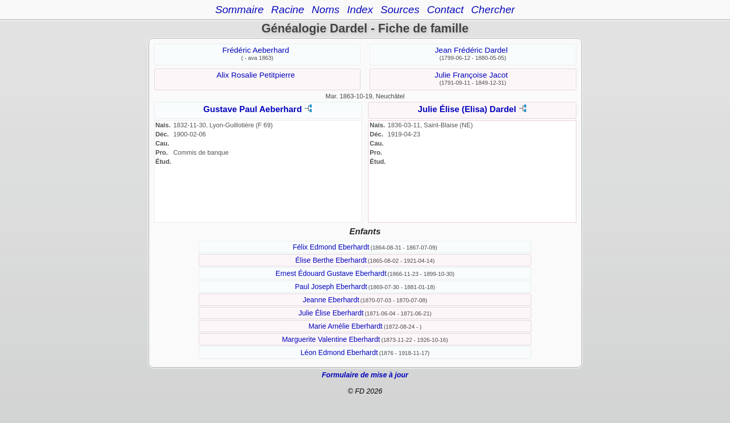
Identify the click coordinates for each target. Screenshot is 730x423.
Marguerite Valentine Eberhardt (331, 339)
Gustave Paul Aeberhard (252, 109)
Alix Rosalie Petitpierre (255, 74)
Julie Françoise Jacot (471, 74)
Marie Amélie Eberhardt (345, 326)
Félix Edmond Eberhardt (331, 247)
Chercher (493, 9)
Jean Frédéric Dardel (471, 50)
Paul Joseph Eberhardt (331, 287)
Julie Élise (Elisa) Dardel (467, 109)
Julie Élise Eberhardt (331, 313)
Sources (399, 9)
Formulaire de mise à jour (365, 375)
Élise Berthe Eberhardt (331, 260)
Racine (287, 9)
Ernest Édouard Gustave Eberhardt (331, 273)
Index (360, 9)
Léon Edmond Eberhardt (339, 352)
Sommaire (239, 9)
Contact (445, 9)
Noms (326, 9)
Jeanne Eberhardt (331, 300)
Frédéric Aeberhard (255, 50)
